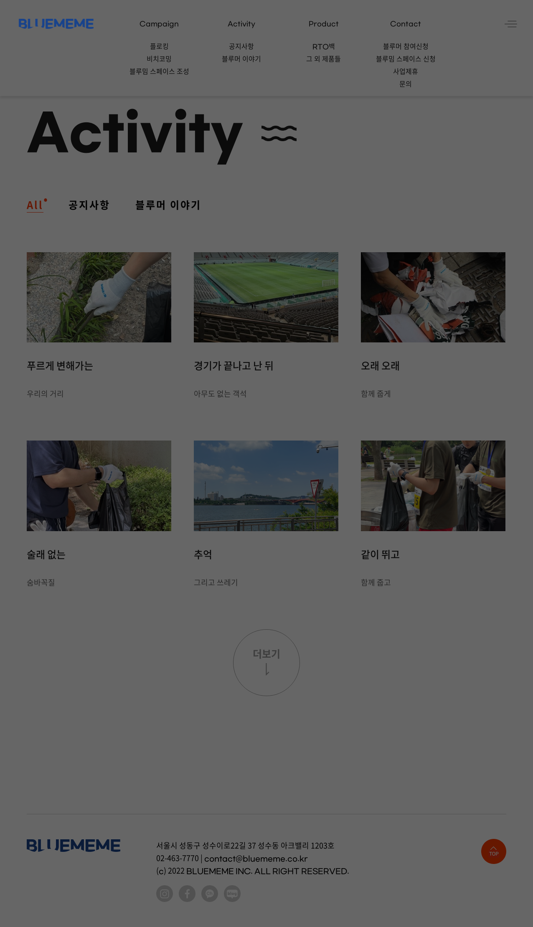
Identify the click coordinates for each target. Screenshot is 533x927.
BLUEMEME (56, 24)
